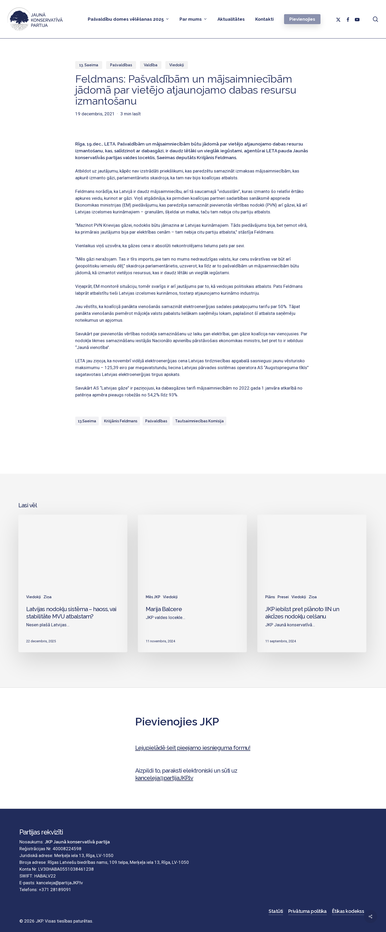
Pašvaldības (121, 65)
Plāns (270, 597)
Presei (283, 597)
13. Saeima (88, 65)
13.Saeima (87, 421)
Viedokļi (176, 65)
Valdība (150, 65)
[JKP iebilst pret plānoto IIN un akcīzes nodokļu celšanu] (311, 583)
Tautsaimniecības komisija (199, 421)
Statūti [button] (276, 911)
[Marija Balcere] (192, 583)
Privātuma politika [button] (307, 911)
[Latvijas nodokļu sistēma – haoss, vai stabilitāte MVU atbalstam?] (72, 583)
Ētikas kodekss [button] (348, 911)
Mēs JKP (153, 597)
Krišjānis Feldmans (120, 421)
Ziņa (48, 597)
